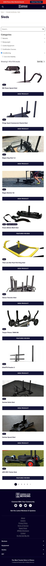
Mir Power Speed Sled (9, 88)
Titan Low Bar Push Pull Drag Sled (13, 263)
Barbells (4, 38)
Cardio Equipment (7, 46)
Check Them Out (36, 2)
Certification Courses (8, 49)
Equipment (5, 545)
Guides (4, 550)
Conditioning (6, 53)
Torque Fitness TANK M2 (10, 332)
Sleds (18, 12)
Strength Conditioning (11, 12)
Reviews (4, 541)
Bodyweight (5, 42)
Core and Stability (8, 57)
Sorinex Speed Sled (8, 437)
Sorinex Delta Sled (8, 402)
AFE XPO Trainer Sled (9, 472)
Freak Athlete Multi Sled (10, 228)
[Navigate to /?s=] (2, 6)
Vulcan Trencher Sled (9, 298)
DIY (3, 554)
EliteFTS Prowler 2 (8, 367)
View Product (23, 94)
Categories (23, 34)
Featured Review (23, 233)
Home (2, 12)
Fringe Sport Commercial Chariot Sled (15, 123)
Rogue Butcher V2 (8, 193)
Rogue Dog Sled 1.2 (8, 158)
